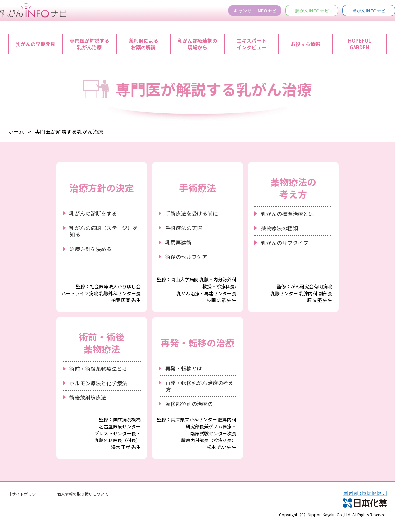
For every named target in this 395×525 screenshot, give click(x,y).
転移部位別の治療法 (189, 404)
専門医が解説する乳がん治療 (89, 44)
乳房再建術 (178, 242)
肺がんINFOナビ (312, 10)
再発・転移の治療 (197, 342)
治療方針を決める (90, 249)
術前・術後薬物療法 (102, 342)
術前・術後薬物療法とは (98, 368)
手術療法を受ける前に (191, 213)
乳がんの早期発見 (35, 43)
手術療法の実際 (183, 228)
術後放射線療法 (87, 397)
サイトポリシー (26, 494)
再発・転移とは (183, 368)
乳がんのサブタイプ (284, 243)
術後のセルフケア (186, 257)
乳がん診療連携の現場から (197, 44)
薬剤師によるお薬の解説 (143, 44)
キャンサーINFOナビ (254, 10)
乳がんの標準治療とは (287, 214)
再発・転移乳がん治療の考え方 (199, 386)
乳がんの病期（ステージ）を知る (103, 231)
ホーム (16, 131)
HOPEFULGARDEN (359, 44)
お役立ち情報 (305, 43)
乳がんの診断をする (93, 213)
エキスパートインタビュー (251, 44)
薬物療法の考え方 (293, 188)
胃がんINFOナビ (369, 10)
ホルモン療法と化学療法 (98, 383)
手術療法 (197, 188)
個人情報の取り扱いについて (82, 494)
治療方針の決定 (101, 188)
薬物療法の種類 (279, 228)
